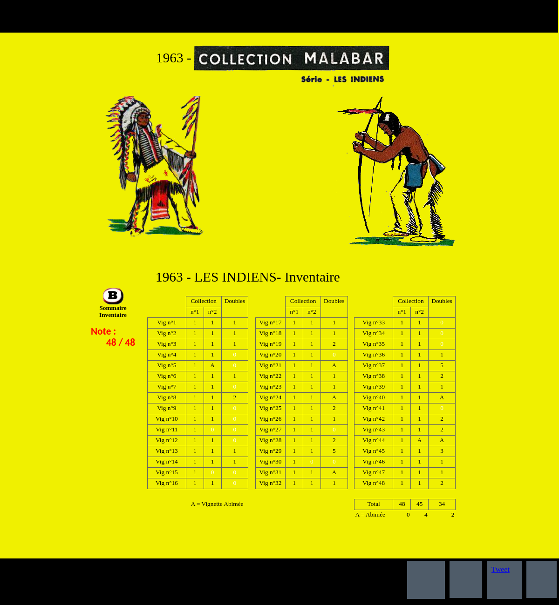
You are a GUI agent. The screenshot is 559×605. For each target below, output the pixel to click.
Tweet (500, 569)
